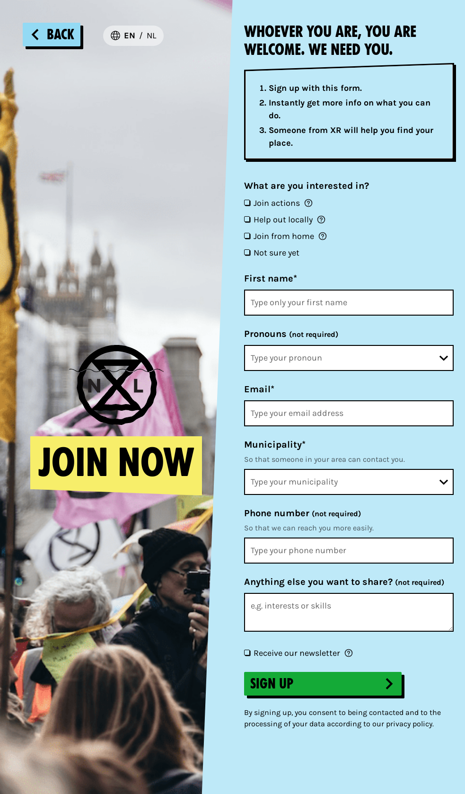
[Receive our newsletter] (247, 652)
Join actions (277, 203)
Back (51, 34)
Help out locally (283, 219)
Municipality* (275, 444)
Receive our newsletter (297, 653)
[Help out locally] (247, 219)
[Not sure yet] (247, 252)
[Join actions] (247, 202)
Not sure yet (276, 252)
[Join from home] (247, 235)
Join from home (284, 236)
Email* (259, 389)
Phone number (302, 513)
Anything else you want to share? (344, 581)
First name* (270, 278)
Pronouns (291, 333)
